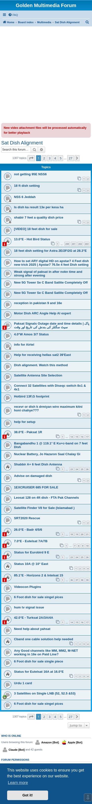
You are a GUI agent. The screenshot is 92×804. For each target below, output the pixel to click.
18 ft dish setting (27, 185)
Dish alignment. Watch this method (41, 365)
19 (77, 534)
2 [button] (44, 158)
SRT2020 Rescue (27, 518)
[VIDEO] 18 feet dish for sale (35, 229)
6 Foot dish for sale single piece (38, 661)
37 (77, 580)
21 (87, 534)
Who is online (11, 735)
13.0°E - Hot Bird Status (32, 239)
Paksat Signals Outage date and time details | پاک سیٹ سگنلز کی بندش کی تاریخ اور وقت (51, 325)
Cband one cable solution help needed (43, 639)
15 (77, 436)
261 (74, 243)
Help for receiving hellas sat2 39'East (42, 355)
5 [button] (60, 158)
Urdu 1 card (23, 683)
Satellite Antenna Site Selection (38, 375)
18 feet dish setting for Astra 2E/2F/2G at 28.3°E (50, 251)
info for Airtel (24, 344)
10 (87, 545)
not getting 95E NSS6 (30, 174)
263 (87, 243)
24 (77, 469)
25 (82, 469)
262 (80, 243)
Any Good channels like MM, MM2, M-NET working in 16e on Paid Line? (46, 652)
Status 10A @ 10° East (31, 564)
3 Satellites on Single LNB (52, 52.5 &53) (45, 693)
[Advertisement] (46, 75)
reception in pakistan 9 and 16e (38, 303)
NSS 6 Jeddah (25, 197)
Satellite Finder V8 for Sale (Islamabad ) (44, 508)
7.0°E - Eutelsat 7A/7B (30, 541)
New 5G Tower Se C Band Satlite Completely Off (51, 282)
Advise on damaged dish (33, 476)
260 (67, 243)
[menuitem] (13, 15)
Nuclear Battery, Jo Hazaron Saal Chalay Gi (47, 454)
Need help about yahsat (32, 629)
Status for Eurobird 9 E (31, 552)
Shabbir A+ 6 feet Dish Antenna (38, 464)
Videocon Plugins (27, 587)
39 (87, 580)
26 (87, 469)
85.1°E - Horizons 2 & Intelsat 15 (38, 575)
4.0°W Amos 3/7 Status (31, 334)
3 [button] (49, 158)
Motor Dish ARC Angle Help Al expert (42, 313)
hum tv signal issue (29, 607)
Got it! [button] (27, 795)
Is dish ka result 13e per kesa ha (39, 207)
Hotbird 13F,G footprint (31, 396)
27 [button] (70, 158)
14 (71, 436)
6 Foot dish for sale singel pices (38, 597)
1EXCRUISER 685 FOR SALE (36, 487)
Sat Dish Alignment (22, 142)
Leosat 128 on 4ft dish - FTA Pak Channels (46, 497)
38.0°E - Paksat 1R (28, 432)
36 (71, 580)
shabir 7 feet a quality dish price (38, 217)
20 (82, 534)
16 (82, 436)
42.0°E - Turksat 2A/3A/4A (33, 617)
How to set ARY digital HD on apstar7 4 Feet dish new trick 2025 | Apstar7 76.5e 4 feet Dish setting (51, 262)
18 (71, 534)
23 (71, 469)
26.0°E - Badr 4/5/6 (28, 529)
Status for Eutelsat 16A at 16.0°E (39, 671)
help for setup (24, 422)
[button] (31, 158)
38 (82, 580)
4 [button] (55, 158)
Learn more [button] (18, 783)
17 (87, 436)
